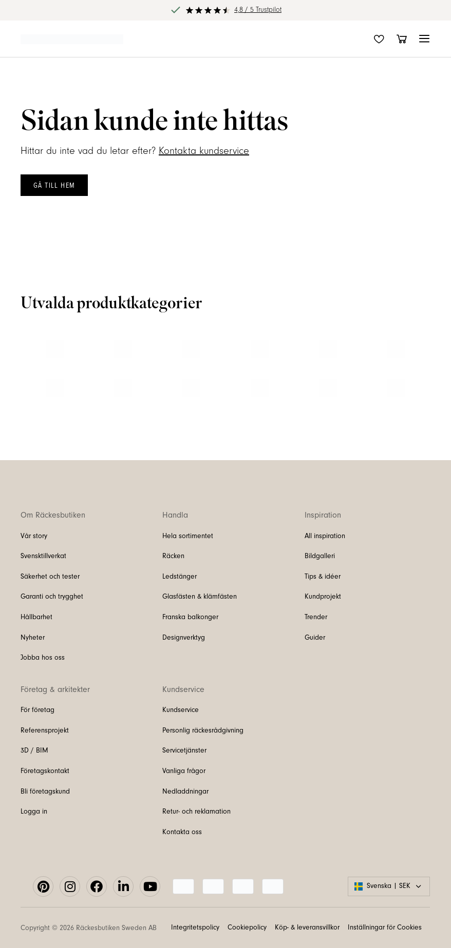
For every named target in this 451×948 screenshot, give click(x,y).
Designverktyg (183, 638)
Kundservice (180, 710)
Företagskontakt (45, 771)
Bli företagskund (45, 791)
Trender (316, 617)
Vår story (34, 536)
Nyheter (33, 638)
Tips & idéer (323, 576)
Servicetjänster (184, 750)
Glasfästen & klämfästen (199, 596)
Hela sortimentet (187, 536)
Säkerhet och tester (50, 576)
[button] (424, 39)
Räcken (173, 556)
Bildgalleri (320, 556)
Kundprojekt (323, 596)
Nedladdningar (185, 791)
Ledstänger (179, 576)
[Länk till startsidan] (72, 38)
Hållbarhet (36, 617)
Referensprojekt (45, 730)
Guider (315, 638)
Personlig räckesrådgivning (202, 730)
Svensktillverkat (43, 556)
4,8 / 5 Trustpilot (257, 10)
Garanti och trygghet (52, 596)
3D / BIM (34, 750)
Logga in (34, 811)
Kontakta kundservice (204, 150)
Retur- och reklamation (196, 811)
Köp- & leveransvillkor (307, 927)
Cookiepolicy (247, 927)
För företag (37, 710)
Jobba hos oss (43, 658)
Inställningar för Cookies (385, 927)
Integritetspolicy (195, 927)
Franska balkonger (190, 617)
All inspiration (325, 536)
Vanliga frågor (183, 771)
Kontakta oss (182, 832)
